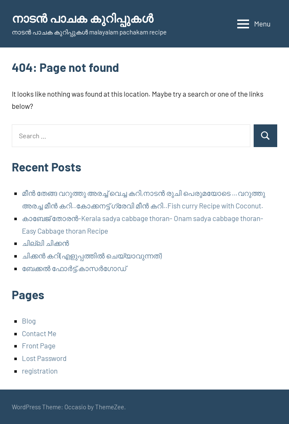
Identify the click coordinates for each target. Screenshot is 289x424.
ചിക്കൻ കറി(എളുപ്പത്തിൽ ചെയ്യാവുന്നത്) (92, 255)
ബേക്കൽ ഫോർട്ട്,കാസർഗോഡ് (74, 268)
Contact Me (39, 333)
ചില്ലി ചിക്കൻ (45, 243)
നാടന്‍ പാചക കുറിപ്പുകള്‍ (82, 18)
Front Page (39, 345)
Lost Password (44, 358)
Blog (29, 320)
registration (40, 370)
